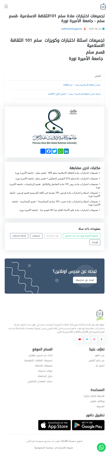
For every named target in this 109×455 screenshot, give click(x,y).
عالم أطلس (31, 441)
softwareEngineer (71, 29)
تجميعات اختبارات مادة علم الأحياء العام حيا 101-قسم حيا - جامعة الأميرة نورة (60, 210)
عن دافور (99, 355)
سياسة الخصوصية (43, 448)
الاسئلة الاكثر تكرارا (94, 396)
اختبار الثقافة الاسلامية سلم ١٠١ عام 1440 (82, 85)
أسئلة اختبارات (19, 236)
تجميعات (36, 236)
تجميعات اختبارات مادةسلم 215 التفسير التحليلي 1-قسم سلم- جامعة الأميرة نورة (58, 178)
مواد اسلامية (52, 236)
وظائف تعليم (97, 401)
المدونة (100, 406)
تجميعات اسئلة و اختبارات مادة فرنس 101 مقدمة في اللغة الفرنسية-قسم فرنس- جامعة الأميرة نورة (55, 194)
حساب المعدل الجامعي (40, 381)
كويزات (95, 242)
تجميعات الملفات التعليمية (38, 360)
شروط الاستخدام (64, 448)
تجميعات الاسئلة (43, 365)
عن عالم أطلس (96, 360)
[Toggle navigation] (6, 6)
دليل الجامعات (44, 376)
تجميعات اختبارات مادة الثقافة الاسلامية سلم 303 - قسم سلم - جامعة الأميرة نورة (57, 172)
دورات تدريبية (45, 371)
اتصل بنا (100, 365)
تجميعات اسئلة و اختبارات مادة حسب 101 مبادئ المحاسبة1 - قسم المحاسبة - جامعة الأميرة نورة (56, 203)
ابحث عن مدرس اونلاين (40, 355)
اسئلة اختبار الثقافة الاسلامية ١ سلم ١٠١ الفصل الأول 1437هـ (74, 94)
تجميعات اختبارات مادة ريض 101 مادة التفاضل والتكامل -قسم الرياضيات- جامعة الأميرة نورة (55, 186)
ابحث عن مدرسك (85, 280)
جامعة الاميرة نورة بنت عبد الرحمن (81, 236)
